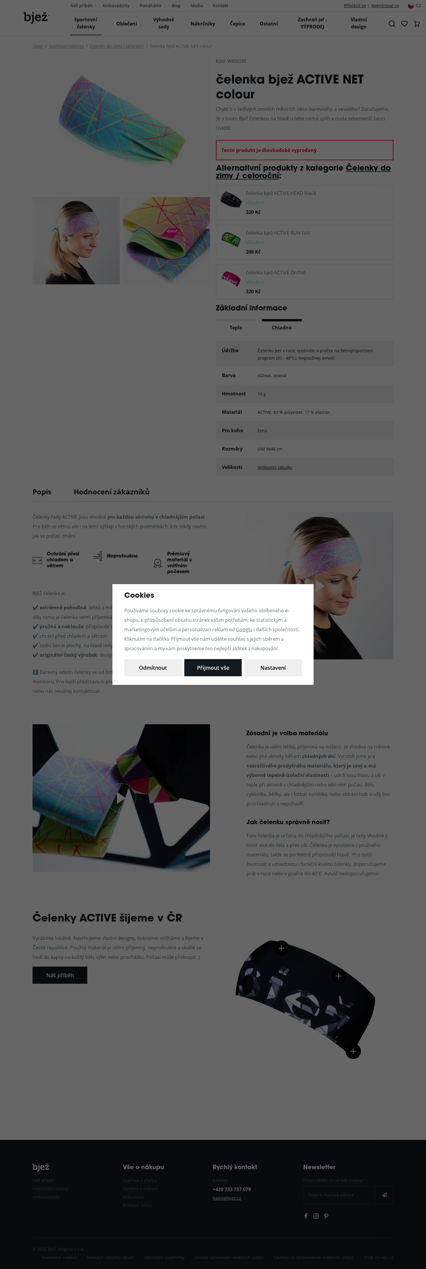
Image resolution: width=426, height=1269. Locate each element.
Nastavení (153, 667)
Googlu (244, 629)
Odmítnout (213, 667)
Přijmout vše (273, 667)
